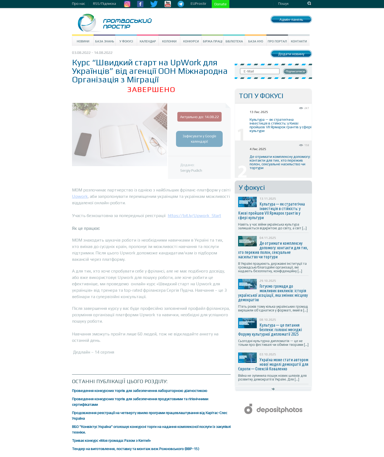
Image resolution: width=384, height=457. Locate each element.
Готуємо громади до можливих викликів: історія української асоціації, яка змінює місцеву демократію (273, 293)
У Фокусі (126, 41)
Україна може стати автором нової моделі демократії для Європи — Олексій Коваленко (273, 364)
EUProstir (198, 3)
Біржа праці (212, 41)
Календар (148, 41)
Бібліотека (234, 41)
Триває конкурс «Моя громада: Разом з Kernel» (111, 440)
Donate (220, 4)
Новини (83, 41)
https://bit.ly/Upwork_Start (194, 215)
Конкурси (191, 41)
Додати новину (291, 54)
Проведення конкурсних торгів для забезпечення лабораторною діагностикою (139, 390)
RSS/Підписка (104, 3)
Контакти (299, 41)
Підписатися (295, 71)
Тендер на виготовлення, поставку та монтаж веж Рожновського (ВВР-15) (135, 449)
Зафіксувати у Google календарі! (199, 138)
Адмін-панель (291, 19)
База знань (104, 41)
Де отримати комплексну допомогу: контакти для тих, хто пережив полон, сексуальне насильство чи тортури (280, 162)
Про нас (78, 3)
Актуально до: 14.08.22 (199, 117)
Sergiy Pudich (191, 170)
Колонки (169, 41)
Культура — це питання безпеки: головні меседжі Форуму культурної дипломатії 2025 (270, 329)
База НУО (255, 41)
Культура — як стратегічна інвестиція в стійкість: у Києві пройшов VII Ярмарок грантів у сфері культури (280, 125)
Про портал (277, 41)
